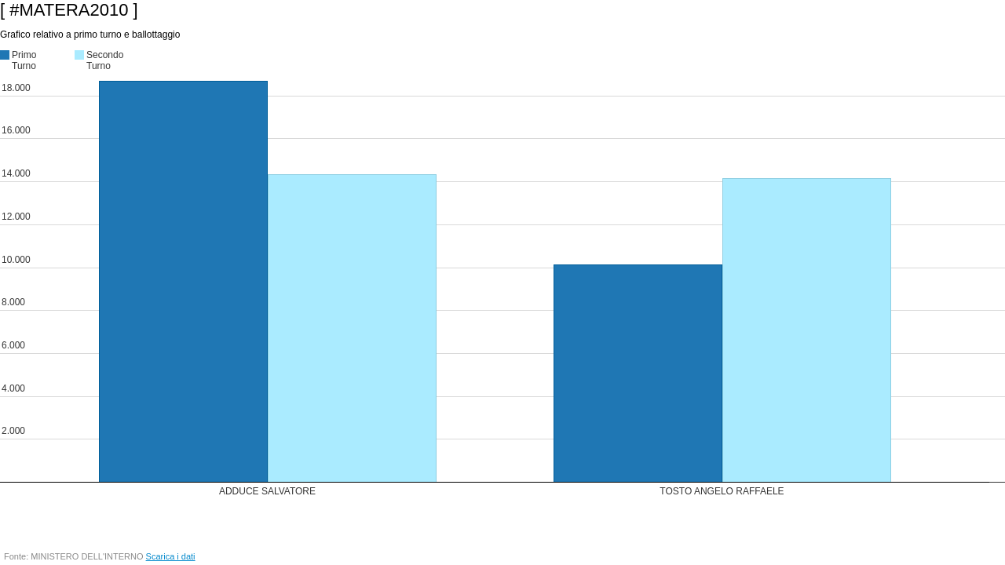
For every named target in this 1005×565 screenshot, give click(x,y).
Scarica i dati (171, 556)
